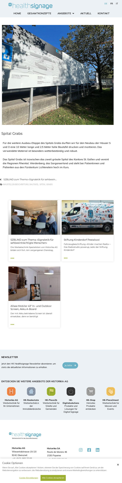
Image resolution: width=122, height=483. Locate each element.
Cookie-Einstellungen (28, 478)
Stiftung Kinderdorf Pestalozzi (82, 239)
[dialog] (61, 470)
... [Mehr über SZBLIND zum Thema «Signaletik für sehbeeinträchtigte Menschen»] (12, 257)
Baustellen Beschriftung (16, 184)
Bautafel (34, 184)
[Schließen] (118, 464)
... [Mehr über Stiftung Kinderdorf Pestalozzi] (66, 257)
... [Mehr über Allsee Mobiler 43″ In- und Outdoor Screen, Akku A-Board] (12, 323)
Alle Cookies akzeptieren (53, 478)
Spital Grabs (46, 184)
